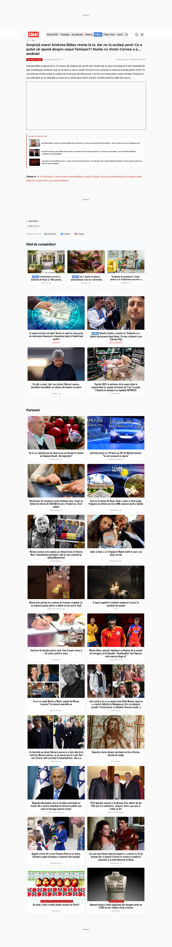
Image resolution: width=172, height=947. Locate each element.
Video (98, 34)
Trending (65, 34)
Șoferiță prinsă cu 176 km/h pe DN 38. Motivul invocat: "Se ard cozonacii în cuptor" (116, 455)
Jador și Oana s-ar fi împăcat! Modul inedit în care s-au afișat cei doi (116, 554)
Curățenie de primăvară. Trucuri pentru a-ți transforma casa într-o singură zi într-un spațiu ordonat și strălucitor (126, 278)
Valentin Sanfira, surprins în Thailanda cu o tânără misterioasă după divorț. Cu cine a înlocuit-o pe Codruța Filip (116, 336)
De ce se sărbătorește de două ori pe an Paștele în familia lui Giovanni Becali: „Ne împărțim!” (56, 455)
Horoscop (56, 343)
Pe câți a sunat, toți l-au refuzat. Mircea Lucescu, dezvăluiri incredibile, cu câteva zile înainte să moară (56, 386)
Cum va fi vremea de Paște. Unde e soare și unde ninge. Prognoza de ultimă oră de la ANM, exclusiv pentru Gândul (116, 503)
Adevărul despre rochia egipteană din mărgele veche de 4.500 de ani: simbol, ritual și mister (116, 906)
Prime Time (109, 34)
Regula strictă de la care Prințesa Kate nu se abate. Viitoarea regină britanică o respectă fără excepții (56, 856)
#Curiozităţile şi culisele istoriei (56, 902)
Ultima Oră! (52, 34)
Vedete (89, 34)
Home (28, 40)
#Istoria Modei (116, 902)
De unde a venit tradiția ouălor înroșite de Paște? (56, 904)
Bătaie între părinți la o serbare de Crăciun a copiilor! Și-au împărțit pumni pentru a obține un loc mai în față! (56, 604)
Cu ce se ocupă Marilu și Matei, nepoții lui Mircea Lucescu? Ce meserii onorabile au (56, 703)
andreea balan (34, 226)
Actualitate (77, 34)
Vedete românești (116, 343)
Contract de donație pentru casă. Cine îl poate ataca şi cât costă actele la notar (56, 652)
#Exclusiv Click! (34, 60)
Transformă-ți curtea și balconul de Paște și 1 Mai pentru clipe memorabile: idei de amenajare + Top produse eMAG (46, 278)
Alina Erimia (33, 221)
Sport (120, 34)
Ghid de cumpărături (41, 245)
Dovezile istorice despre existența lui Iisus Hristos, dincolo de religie (116, 754)
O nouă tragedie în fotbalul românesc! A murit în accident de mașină (116, 604)
